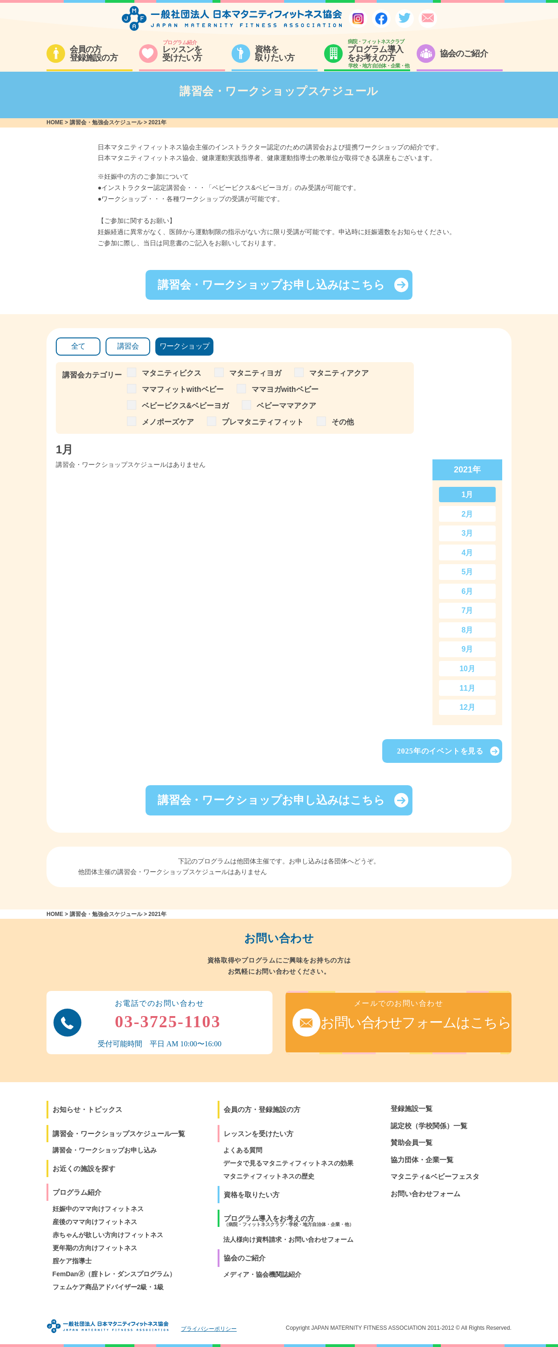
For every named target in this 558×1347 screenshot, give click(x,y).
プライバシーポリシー (209, 1329)
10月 (467, 669)
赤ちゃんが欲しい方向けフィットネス (108, 1235)
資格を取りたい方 (251, 1195)
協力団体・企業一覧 (422, 1160)
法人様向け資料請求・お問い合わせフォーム (288, 1239)
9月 (467, 649)
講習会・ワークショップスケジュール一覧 (119, 1134)
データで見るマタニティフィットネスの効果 (288, 1163)
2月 (467, 514)
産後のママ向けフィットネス (95, 1222)
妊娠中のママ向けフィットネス (98, 1209)
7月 (467, 610)
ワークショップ (184, 346)
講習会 (128, 346)
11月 (467, 688)
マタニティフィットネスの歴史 (268, 1176)
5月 (467, 572)
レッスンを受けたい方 (258, 1134)
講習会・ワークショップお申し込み (105, 1150)
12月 (467, 707)
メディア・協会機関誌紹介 (262, 1274)
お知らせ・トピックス (87, 1109)
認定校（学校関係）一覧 (429, 1126)
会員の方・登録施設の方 (262, 1109)
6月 (467, 591)
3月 (467, 533)
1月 (467, 494)
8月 (467, 630)
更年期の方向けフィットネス (95, 1248)
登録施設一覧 (411, 1108)
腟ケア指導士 (72, 1261)
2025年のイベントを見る (448, 751)
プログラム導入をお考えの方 (289, 1220)
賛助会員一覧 (411, 1142)
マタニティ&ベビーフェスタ (435, 1176)
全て (78, 346)
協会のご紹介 (245, 1258)
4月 (467, 553)
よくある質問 (242, 1150)
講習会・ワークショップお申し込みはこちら (283, 285)
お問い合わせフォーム (425, 1194)
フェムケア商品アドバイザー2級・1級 (108, 1287)
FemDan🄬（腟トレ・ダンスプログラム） (114, 1274)
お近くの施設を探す (84, 1168)
